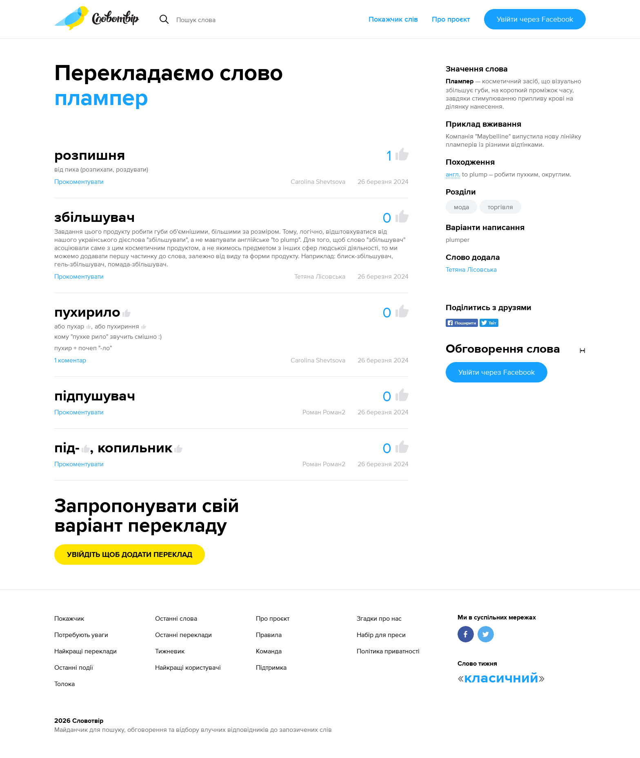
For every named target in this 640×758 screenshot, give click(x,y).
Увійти (535, 19)
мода (461, 206)
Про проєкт (451, 19)
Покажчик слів (393, 19)
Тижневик (169, 651)
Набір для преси (381, 634)
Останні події (73, 667)
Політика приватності (388, 651)
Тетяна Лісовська (471, 269)
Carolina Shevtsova (318, 181)
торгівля (500, 206)
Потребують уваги (81, 634)
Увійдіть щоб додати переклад (129, 555)
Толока (64, 683)
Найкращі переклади (85, 651)
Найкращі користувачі (188, 667)
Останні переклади (183, 634)
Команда (269, 651)
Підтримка (271, 667)
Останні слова (176, 618)
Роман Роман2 (323, 412)
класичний (501, 678)
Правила (269, 634)
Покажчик (69, 618)
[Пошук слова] (249, 19)
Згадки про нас (379, 618)
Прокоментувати (79, 181)
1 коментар (70, 360)
